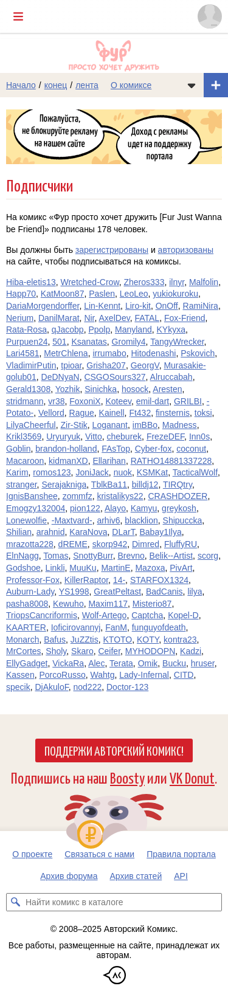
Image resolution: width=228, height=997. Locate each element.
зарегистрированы (111, 250)
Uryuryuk (63, 436)
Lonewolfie (26, 520)
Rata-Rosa (26, 329)
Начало (21, 85)
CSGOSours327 (114, 377)
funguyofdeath (159, 627)
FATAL (146, 318)
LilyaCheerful (31, 425)
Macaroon (25, 461)
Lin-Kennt (102, 306)
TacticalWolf (195, 472)
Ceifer (109, 651)
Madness (179, 425)
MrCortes (23, 651)
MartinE (115, 568)
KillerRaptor (86, 580)
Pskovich (198, 353)
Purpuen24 (27, 342)
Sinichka (101, 389)
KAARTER (26, 627)
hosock (135, 389)
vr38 (56, 401)
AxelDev (114, 318)
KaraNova (88, 532)
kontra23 (180, 639)
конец (55, 85)
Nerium (19, 318)
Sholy (56, 651)
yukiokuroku (175, 293)
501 (59, 342)
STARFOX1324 (159, 580)
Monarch (22, 639)
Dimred (145, 544)
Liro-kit (138, 306)
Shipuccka (182, 520)
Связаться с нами (99, 854)
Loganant (110, 425)
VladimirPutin (31, 365)
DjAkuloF (51, 687)
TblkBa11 (109, 484)
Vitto (93, 436)
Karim (17, 472)
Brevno (130, 556)
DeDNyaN (60, 377)
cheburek (124, 436)
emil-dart (152, 401)
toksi (203, 413)
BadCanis (164, 591)
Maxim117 (108, 604)
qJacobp (68, 329)
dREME (73, 544)
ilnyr (176, 282)
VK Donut (192, 777)
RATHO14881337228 (171, 461)
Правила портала (181, 854)
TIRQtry (177, 484)
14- (119, 580)
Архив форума (68, 876)
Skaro (82, 651)
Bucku (174, 663)
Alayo (115, 508)
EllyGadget (26, 663)
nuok (123, 472)
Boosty (127, 777)
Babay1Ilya (160, 532)
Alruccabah (171, 377)
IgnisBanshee (32, 496)
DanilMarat (59, 318)
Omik (148, 663)
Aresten (167, 389)
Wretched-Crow (90, 282)
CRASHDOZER (177, 496)
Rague (81, 413)
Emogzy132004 (35, 508)
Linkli (55, 568)
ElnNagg (22, 556)
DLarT (123, 532)
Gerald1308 (28, 389)
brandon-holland (66, 449)
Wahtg (103, 675)
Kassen (20, 675)
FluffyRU (180, 544)
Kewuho (68, 604)
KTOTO (118, 639)
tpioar (71, 365)
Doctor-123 (127, 687)
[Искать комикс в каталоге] (15, 902)
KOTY (148, 639)
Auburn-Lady (30, 591)
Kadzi (190, 651)
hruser (203, 663)
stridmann (24, 401)
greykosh (179, 508)
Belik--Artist (171, 556)
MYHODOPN (150, 651)
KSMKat (152, 472)
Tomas (55, 556)
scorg (208, 556)
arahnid (50, 532)
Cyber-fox (153, 449)
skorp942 (110, 544)
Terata (121, 663)
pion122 (85, 508)
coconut (191, 449)
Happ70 (21, 293)
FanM (116, 627)
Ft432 (140, 413)
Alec (96, 663)
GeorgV (145, 365)
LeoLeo (134, 293)
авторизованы (185, 250)
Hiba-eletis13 (31, 282)
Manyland (133, 329)
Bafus (55, 639)
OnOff (167, 306)
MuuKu (82, 568)
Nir (89, 318)
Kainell (112, 413)
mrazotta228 (30, 544)
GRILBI (188, 401)
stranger (21, 484)
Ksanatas (88, 342)
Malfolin (203, 282)
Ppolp (99, 329)
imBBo (145, 425)
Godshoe (23, 568)
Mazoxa (150, 568)
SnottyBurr (92, 556)
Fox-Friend (185, 318)
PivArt (181, 568)
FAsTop (116, 449)
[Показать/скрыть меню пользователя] (209, 16)
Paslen (102, 293)
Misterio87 (152, 604)
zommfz (77, 496)
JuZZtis (84, 639)
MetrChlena (66, 353)
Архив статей (136, 876)
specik (18, 687)
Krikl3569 (23, 436)
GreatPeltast (117, 591)
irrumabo (109, 353)
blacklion (141, 520)
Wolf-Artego (104, 615)
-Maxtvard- (72, 520)
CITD (184, 675)
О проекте (32, 854)
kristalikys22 (120, 496)
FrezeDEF (165, 436)
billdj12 (145, 484)
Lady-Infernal (144, 675)
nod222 (88, 687)
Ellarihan (108, 461)
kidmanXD (68, 461)
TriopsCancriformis (41, 615)
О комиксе (131, 85)
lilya (194, 591)
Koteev (118, 401)
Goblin (18, 449)
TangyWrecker (177, 342)
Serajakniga (63, 484)
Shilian (19, 532)
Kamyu (144, 508)
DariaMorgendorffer (42, 306)
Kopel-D (183, 615)
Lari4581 (23, 353)
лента (86, 85)
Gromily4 (129, 342)
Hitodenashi (153, 353)
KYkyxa (171, 329)
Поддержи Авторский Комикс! (114, 750)
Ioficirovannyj (76, 627)
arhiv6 (108, 520)
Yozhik (67, 389)
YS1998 (74, 591)
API (181, 876)
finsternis (173, 413)
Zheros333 (144, 282)
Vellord (51, 413)
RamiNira (200, 306)
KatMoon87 (63, 293)
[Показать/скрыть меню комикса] (191, 85)
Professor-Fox (33, 580)
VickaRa (68, 663)
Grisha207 (106, 365)
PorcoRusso (62, 675)
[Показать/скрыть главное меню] (18, 16)
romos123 (52, 472)
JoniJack (91, 472)
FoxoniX (84, 401)
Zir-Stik (74, 425)
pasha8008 (27, 604)
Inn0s (199, 436)
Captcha (147, 615)
